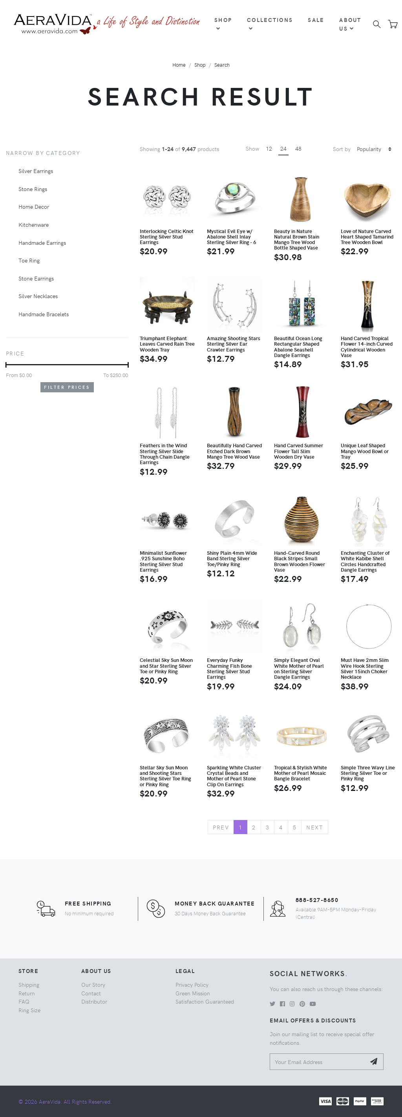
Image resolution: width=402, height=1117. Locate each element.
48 (298, 148)
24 (283, 148)
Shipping (28, 984)
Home (179, 64)
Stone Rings (32, 189)
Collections (270, 23)
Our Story (93, 984)
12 (269, 148)
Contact (91, 993)
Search (222, 64)
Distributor (94, 1001)
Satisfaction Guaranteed (204, 1001)
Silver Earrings (35, 171)
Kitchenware (33, 224)
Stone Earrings (36, 278)
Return (26, 993)
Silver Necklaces (38, 296)
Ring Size (29, 1010)
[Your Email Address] (318, 1061)
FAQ (23, 1001)
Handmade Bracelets (43, 314)
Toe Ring (29, 260)
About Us (350, 24)
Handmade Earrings (42, 242)
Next (314, 827)
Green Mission (192, 993)
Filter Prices (67, 387)
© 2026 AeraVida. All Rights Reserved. (65, 1101)
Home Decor (33, 206)
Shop (223, 23)
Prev (221, 827)
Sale (316, 20)
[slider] (6, 365)
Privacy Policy (191, 984)
